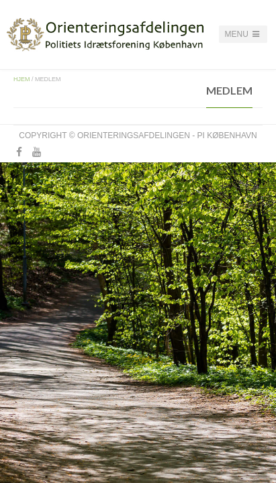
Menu (243, 34)
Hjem (21, 79)
